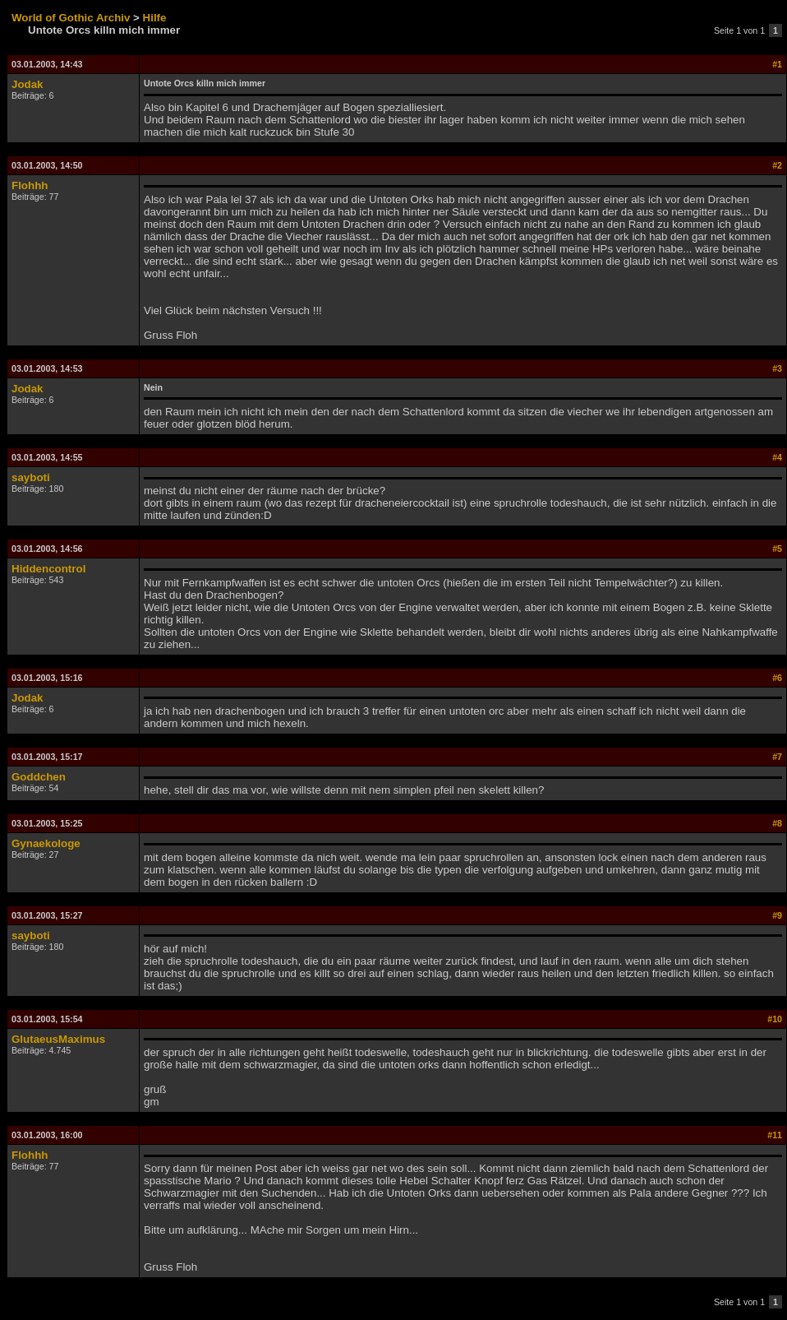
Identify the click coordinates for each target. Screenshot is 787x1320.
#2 (777, 165)
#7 (777, 757)
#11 (774, 1135)
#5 (777, 548)
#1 (777, 64)
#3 (777, 368)
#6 (777, 678)
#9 (777, 915)
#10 (774, 1019)
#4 (777, 457)
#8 (777, 823)
